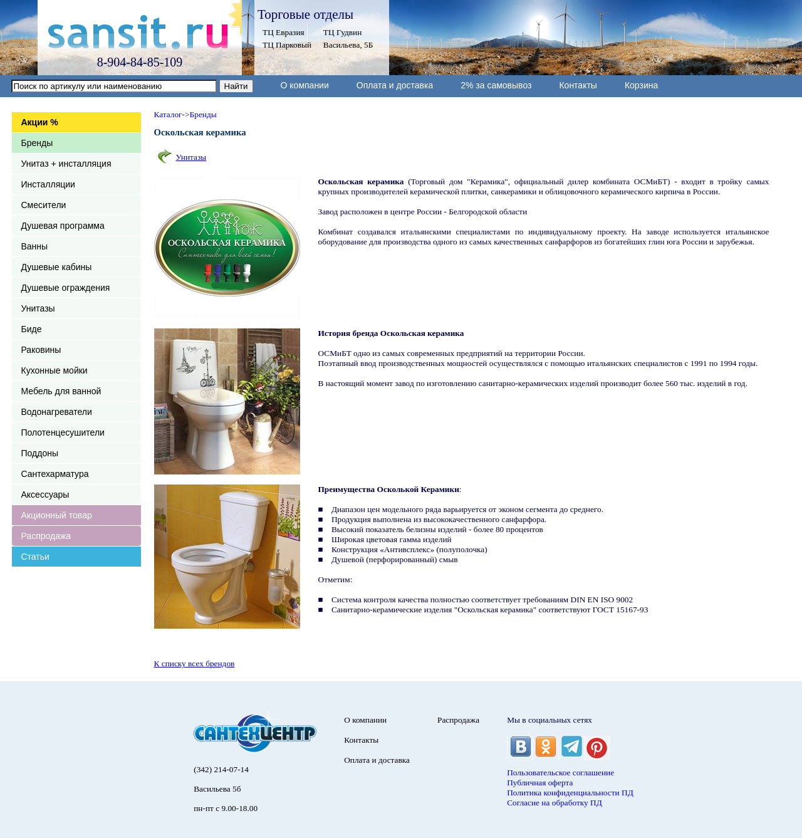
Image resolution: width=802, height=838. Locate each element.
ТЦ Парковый (287, 45)
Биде (31, 329)
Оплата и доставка (395, 85)
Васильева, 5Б (348, 45)
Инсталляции (48, 184)
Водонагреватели (56, 412)
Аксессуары (45, 495)
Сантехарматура (55, 474)
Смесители (43, 205)
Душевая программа (63, 226)
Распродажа (46, 536)
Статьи (35, 557)
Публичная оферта (540, 782)
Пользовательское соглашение (560, 772)
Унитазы (38, 308)
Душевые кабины (56, 267)
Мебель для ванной (61, 391)
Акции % (39, 122)
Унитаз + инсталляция (66, 164)
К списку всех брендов (194, 663)
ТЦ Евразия (284, 32)
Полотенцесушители (63, 432)
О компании (305, 85)
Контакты (577, 85)
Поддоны (39, 453)
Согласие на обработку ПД (554, 802)
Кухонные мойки (54, 370)
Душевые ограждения (65, 288)
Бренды (37, 143)
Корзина (641, 85)
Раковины (41, 350)
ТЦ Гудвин (342, 32)
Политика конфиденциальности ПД (570, 792)
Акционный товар (56, 515)
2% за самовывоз (496, 85)
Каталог (168, 114)
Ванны (34, 246)
